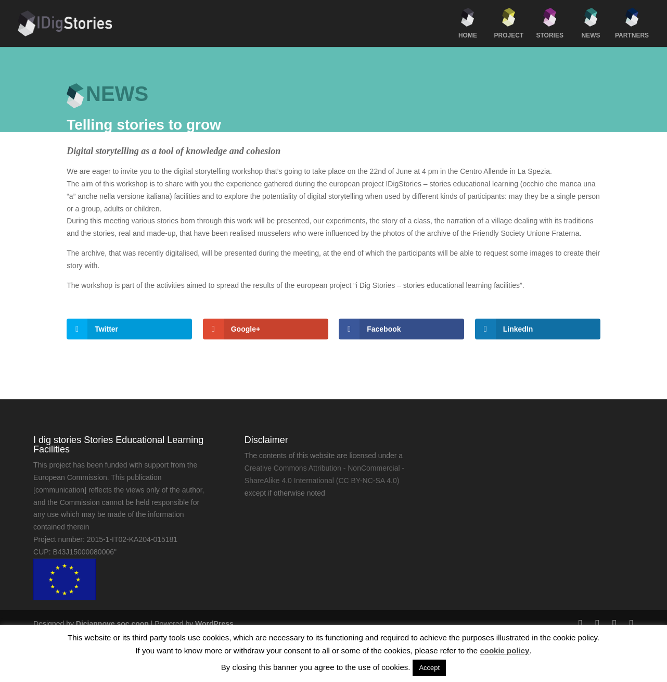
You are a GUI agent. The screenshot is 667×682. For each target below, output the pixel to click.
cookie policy (504, 650)
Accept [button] (429, 668)
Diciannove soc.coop (112, 624)
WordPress (214, 624)
